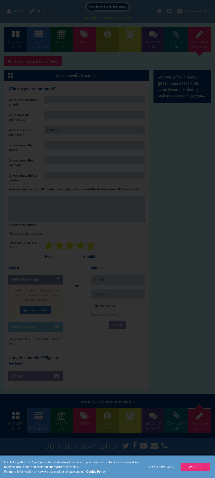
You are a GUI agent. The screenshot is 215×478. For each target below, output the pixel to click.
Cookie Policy (96, 471)
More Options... (162, 467)
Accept (195, 467)
